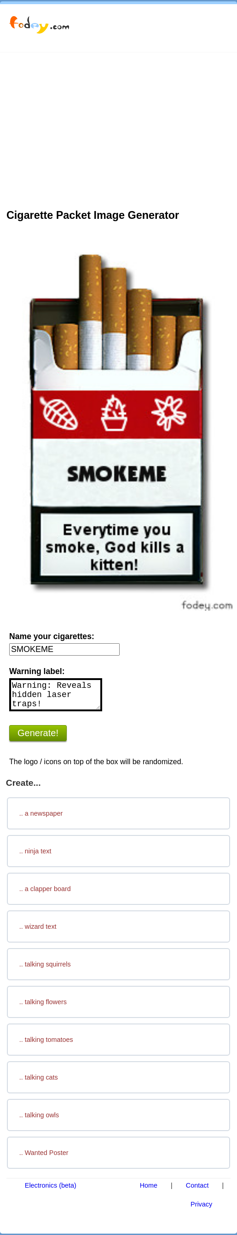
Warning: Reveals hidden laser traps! (55, 694)
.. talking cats (38, 1077)
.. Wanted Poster (44, 1152)
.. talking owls (39, 1115)
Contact (197, 1185)
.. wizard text (38, 926)
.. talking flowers (43, 1002)
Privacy (201, 1204)
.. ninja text (35, 851)
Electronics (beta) (50, 1185)
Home (148, 1185)
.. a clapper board (45, 888)
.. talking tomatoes (46, 1039)
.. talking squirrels (45, 964)
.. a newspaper (41, 813)
